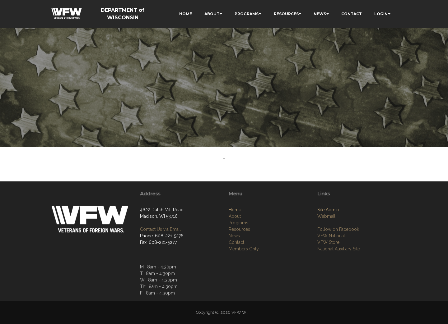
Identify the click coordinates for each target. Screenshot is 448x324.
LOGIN (381, 13)
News (234, 235)
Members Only (244, 248)
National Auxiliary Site (338, 248)
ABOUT (211, 13)
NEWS (320, 13)
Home (235, 209)
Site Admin (328, 209)
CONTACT (351, 13)
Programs (238, 222)
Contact (236, 242)
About (235, 216)
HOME (185, 13)
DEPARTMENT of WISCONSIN (122, 14)
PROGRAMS (247, 13)
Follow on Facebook (338, 229)
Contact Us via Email (160, 229)
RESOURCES (286, 13)
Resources (239, 229)
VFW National (331, 235)
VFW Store (328, 242)
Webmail (326, 216)
